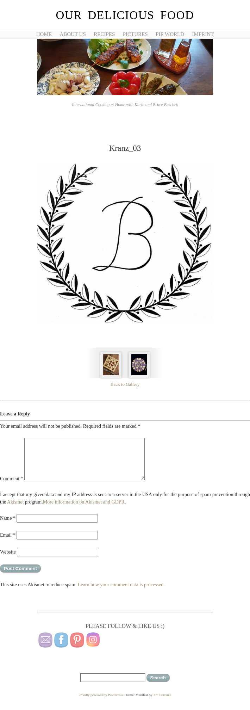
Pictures (135, 34)
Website (8, 552)
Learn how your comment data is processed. (121, 584)
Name (7, 518)
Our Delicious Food (125, 15)
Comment (11, 478)
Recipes (104, 34)
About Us (73, 34)
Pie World (170, 34)
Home (44, 34)
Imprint (203, 34)
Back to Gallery (125, 384)
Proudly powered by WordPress (101, 695)
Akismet (15, 502)
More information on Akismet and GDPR (84, 502)
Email (7, 535)
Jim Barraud (161, 695)
